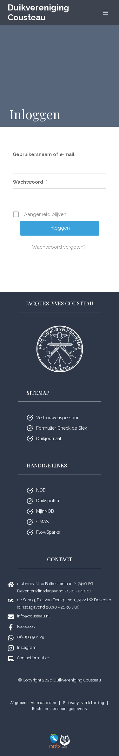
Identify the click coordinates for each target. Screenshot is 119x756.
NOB (41, 490)
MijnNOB (45, 511)
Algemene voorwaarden (33, 703)
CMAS (42, 521)
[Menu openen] (105, 12)
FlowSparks (48, 532)
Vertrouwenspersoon (58, 417)
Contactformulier (33, 657)
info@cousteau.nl (33, 616)
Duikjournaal (48, 438)
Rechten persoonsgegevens (59, 709)
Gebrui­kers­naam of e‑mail (46, 154)
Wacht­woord (30, 182)
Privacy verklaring (83, 703)
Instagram (26, 647)
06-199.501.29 (30, 637)
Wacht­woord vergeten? (59, 247)
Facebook (26, 626)
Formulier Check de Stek (61, 428)
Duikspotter (48, 500)
